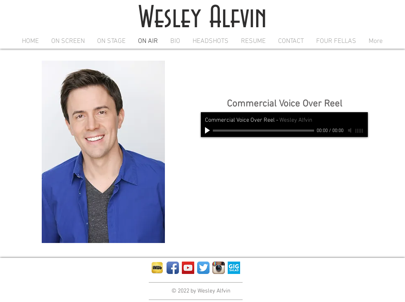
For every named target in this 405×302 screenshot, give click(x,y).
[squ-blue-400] (234, 268)
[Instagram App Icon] (218, 268)
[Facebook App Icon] (173, 268)
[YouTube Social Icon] (188, 268)
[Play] (208, 130)
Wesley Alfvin (202, 18)
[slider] (359, 131)
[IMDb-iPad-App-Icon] (157, 268)
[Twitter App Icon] (203, 268)
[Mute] (350, 130)
